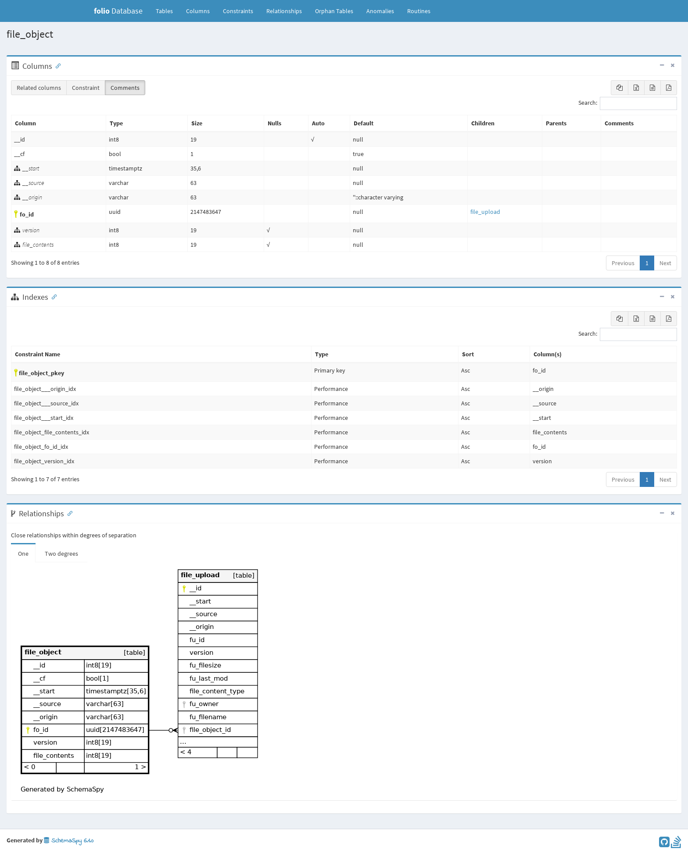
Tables (167, 10)
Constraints (238, 11)
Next (665, 263)
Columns (198, 11)
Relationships (284, 11)
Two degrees (61, 553)
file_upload (485, 212)
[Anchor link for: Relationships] (68, 513)
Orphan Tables (334, 11)
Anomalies (380, 11)
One (23, 553)
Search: (627, 103)
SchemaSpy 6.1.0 (68, 840)
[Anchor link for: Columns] (56, 65)
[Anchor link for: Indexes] (52, 296)
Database (118, 11)
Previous (623, 263)
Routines (418, 11)
